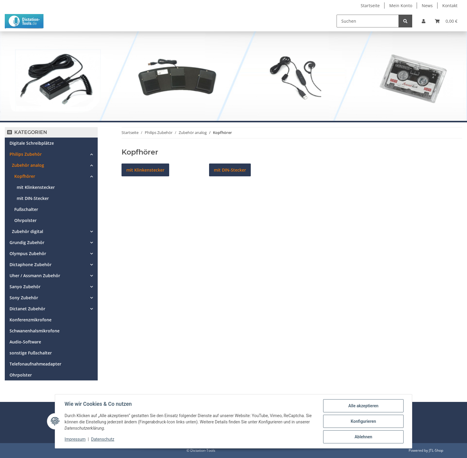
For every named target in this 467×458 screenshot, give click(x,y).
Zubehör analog (28, 165)
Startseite (370, 5)
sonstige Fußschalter (31, 353)
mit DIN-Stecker (33, 198)
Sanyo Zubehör (25, 286)
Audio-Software (25, 342)
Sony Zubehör (24, 297)
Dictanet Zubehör (27, 308)
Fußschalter (26, 209)
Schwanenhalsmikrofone (35, 331)
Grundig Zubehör (27, 242)
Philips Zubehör (26, 154)
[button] (423, 21)
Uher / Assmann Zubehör (35, 275)
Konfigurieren (363, 421)
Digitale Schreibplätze (32, 143)
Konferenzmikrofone (31, 320)
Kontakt (449, 5)
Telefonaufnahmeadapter (35, 364)
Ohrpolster (25, 220)
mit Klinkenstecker (36, 187)
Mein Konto (400, 5)
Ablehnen (363, 436)
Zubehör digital (27, 231)
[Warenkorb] (446, 21)
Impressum (75, 439)
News (427, 5)
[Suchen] (368, 21)
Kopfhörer (24, 176)
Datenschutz (102, 439)
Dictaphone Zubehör (31, 264)
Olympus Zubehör (28, 253)
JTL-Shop (436, 450)
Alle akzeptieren (363, 405)
